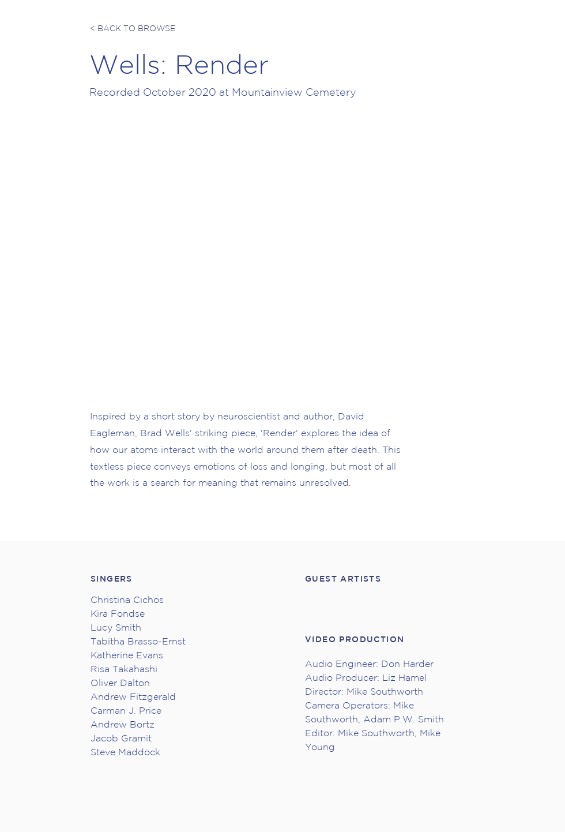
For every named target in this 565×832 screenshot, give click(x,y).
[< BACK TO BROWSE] (133, 28)
